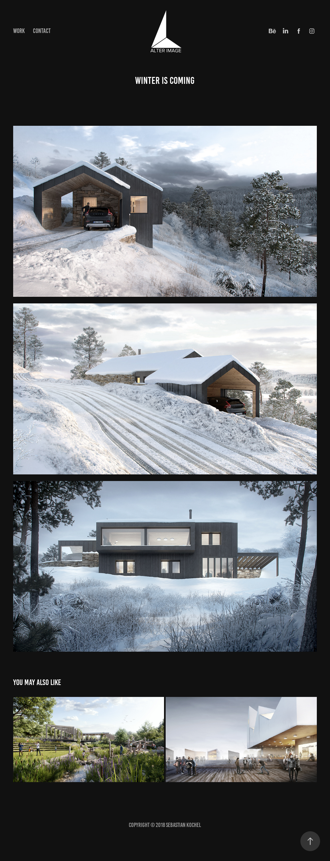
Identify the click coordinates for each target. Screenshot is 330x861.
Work (19, 30)
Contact (42, 30)
